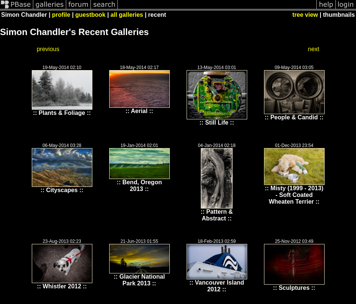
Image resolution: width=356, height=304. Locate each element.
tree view (305, 15)
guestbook (90, 15)
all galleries (127, 15)
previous (48, 49)
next (313, 49)
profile (61, 15)
